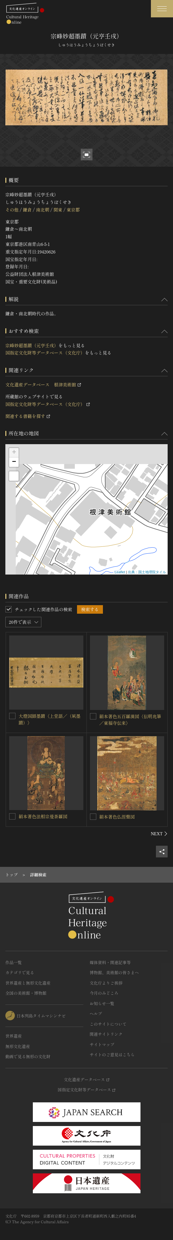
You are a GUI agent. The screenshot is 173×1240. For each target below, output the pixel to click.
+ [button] (14, 452)
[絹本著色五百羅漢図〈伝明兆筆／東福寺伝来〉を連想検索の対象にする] (93, 716)
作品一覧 (13, 962)
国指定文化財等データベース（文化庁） (45, 352)
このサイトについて (108, 1024)
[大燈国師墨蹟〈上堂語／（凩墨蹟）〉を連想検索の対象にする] (12, 716)
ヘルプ (96, 1013)
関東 (57, 209)
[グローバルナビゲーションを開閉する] (162, 8)
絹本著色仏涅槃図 (117, 817)
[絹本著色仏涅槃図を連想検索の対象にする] (93, 817)
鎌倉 (27, 209)
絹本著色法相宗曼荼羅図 (43, 816)
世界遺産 (13, 1036)
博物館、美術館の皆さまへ (114, 972)
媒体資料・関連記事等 (110, 962)
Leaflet (120, 572)
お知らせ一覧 (102, 1003)
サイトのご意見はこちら (112, 1055)
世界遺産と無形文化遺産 (28, 983)
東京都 (73, 209)
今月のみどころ (104, 993)
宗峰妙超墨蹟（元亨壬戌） (31, 345)
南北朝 (42, 209)
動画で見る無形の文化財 (28, 1056)
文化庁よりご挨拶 (106, 983)
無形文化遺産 (17, 1046)
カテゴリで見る (19, 972)
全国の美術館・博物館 (25, 993)
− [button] (14, 462)
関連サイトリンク (106, 1034)
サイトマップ (102, 1044)
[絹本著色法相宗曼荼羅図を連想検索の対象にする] (12, 816)
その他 (12, 209)
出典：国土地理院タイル (147, 572)
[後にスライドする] (159, 834)
